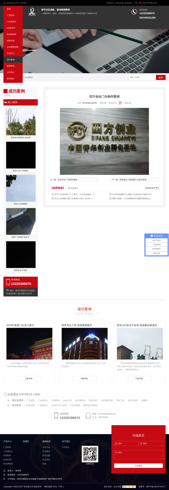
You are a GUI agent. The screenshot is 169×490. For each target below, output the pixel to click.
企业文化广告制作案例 (67, 180)
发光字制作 (133, 400)
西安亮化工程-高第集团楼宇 (77, 325)
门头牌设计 (11, 22)
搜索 (161, 77)
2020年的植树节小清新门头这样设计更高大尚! (132, 194)
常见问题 (119, 3)
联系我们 (129, 3)
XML (61, 486)
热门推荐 (12, 102)
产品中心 (11, 53)
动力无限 (117, 486)
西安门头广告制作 (20, 171)
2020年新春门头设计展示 (20, 325)
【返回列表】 (150, 188)
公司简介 (11, 72)
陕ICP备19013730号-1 (156, 486)
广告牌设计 (43, 405)
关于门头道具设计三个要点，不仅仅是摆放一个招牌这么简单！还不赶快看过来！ (76, 194)
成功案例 (11, 59)
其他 (44, 464)
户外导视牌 (75, 405)
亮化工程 (120, 400)
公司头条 (46, 447)
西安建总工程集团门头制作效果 (133, 180)
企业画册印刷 (12, 47)
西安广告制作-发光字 (21, 237)
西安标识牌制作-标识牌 (21, 137)
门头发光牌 (29, 405)
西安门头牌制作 (20, 204)
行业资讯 (46, 451)
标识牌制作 (11, 34)
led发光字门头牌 (59, 405)
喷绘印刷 (11, 41)
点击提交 (138, 466)
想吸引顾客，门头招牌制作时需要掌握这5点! (131, 198)
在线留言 (110, 3)
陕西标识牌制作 (90, 405)
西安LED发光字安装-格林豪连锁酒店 (137, 325)
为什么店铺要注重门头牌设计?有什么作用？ (73, 198)
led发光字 (11, 28)
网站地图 (48, 486)
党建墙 (144, 400)
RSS (55, 486)
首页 (9, 9)
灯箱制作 (56, 400)
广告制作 (11, 15)
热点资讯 (46, 459)
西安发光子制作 (20, 270)
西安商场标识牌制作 (89, 103)
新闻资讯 (11, 66)
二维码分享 (127, 103)
